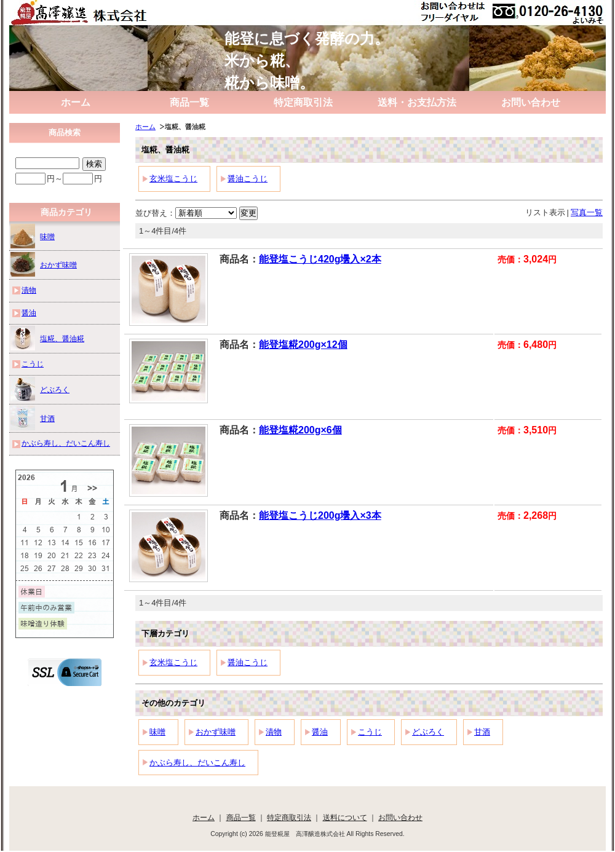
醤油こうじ (248, 178)
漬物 (274, 731)
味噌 (157, 731)
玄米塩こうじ (173, 178)
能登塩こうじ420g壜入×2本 (320, 259)
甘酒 (482, 731)
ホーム (75, 102)
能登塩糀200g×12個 (303, 344)
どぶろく (428, 731)
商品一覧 (189, 102)
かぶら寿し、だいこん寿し (197, 762)
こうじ (370, 731)
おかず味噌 (216, 731)
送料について (345, 817)
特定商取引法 (303, 102)
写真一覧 (587, 212)
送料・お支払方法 (417, 102)
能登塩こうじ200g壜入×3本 (320, 515)
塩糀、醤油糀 (47, 338)
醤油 (320, 731)
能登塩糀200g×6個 (300, 430)
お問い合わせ (530, 102)
